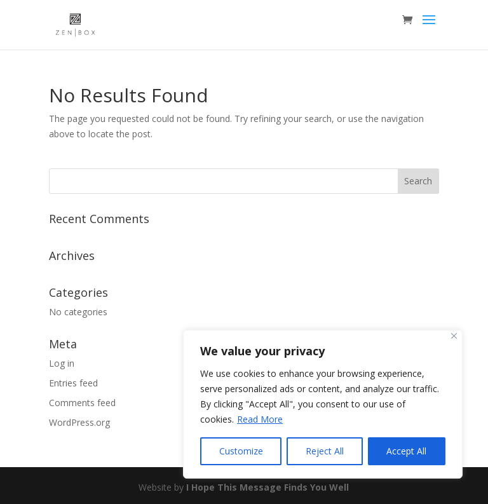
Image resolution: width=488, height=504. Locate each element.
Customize (241, 451)
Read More (260, 419)
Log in (61, 363)
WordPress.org (79, 422)
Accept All (406, 451)
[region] (323, 404)
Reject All (325, 451)
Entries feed (73, 383)
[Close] (454, 336)
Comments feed (82, 403)
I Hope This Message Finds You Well (267, 487)
